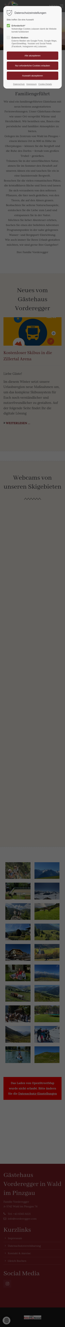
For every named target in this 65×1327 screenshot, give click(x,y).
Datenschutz (19, 84)
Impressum (31, 84)
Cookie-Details (45, 84)
